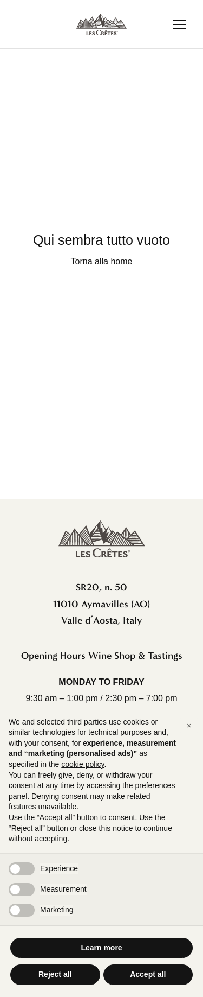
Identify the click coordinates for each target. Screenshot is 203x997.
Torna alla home (102, 261)
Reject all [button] (54, 974)
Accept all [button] (148, 974)
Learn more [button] (101, 947)
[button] (189, 725)
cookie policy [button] (82, 764)
